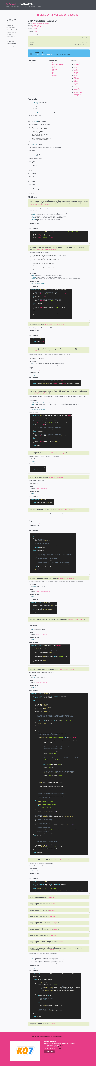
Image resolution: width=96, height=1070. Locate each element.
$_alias (53, 67)
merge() (75, 69)
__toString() (76, 72)
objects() (76, 70)
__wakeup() (76, 81)
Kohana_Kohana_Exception (38, 26)
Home (7, 6)
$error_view (55, 63)
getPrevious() (77, 89)
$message (54, 75)
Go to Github (49, 1051)
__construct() (77, 63)
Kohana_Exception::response (43, 523)
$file (53, 72)
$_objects (54, 69)
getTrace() (76, 91)
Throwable (35, 31)
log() (75, 77)
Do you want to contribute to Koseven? (49, 1037)
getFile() (75, 84)
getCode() (76, 83)
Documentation (15, 6)
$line (53, 74)
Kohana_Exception (36, 25)
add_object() (77, 64)
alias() (75, 66)
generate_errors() (78, 94)
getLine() (76, 86)
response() (76, 78)
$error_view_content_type (58, 64)
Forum (59, 1048)
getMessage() (77, 88)
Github (61, 1045)
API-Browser (24, 6)
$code (53, 70)
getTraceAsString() (78, 92)
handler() (76, 75)
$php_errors (55, 66)
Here (59, 1046)
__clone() (76, 95)
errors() (75, 67)
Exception (34, 28)
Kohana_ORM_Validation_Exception (40, 23)
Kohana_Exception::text (41, 488)
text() (75, 80)
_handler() (76, 74)
